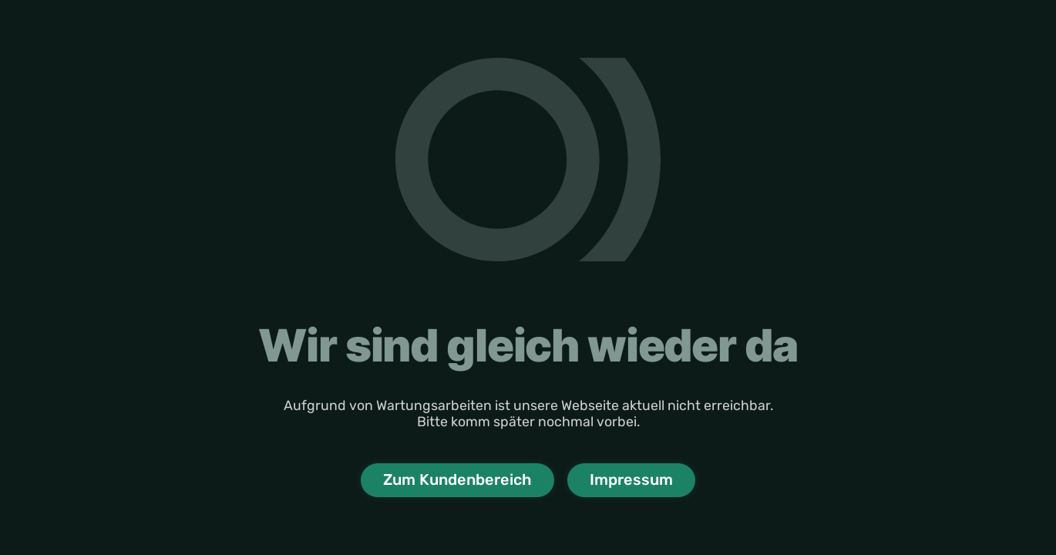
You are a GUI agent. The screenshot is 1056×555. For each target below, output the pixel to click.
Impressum (631, 479)
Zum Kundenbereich (457, 479)
